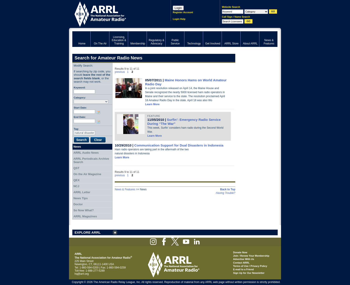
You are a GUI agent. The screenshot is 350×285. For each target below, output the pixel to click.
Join (235, 255)
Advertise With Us (243, 259)
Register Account (183, 12)
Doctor (78, 204)
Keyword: (79, 87)
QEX (76, 180)
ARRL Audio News (86, 152)
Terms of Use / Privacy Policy (250, 266)
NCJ (76, 186)
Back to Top (227, 189)
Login (178, 8)
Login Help (179, 19)
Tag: (76, 128)
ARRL (115, 13)
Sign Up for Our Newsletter (249, 273)
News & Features (125, 189)
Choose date (99, 112)
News (77, 146)
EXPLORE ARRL (88, 232)
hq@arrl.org (82, 273)
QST (76, 168)
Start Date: (80, 107)
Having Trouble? (225, 193)
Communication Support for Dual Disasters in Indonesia (178, 145)
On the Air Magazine (87, 174)
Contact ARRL (241, 262)
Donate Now (240, 252)
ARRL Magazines (85, 216)
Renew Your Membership (254, 255)
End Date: (80, 116)
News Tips (80, 198)
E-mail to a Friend (243, 269)
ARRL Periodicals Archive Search (91, 160)
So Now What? (83, 210)
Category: (80, 97)
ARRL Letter (81, 192)
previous (120, 71)
